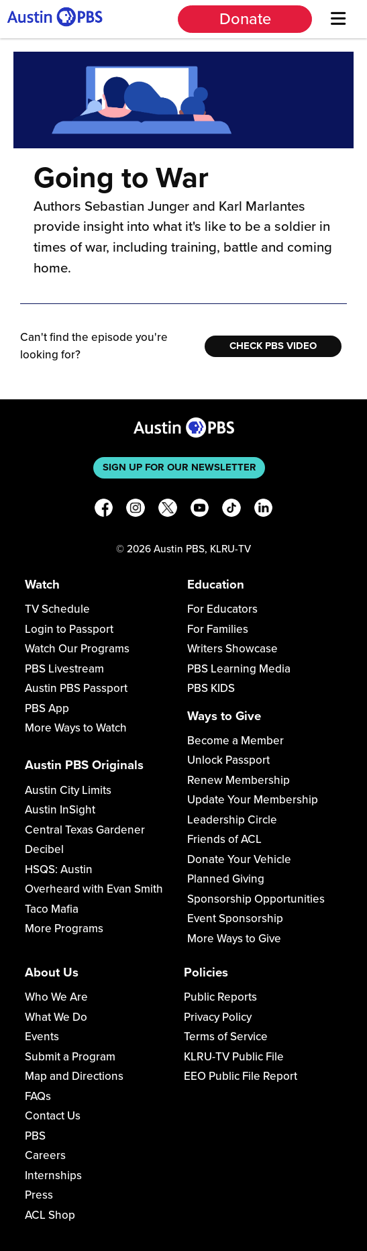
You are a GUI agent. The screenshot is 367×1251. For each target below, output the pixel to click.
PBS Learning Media (239, 669)
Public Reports (220, 997)
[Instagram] (135, 510)
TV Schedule (57, 609)
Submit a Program (70, 1057)
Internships (53, 1175)
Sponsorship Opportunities (256, 899)
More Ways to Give (234, 939)
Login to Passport (69, 629)
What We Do (56, 1017)
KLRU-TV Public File (234, 1057)
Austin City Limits (68, 790)
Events (42, 1037)
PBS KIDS (211, 688)
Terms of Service (226, 1037)
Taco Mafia (51, 909)
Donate (245, 19)
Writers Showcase (232, 649)
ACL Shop (50, 1215)
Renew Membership (238, 780)
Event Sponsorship (235, 918)
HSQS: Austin (59, 869)
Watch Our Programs (77, 649)
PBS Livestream (64, 669)
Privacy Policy (218, 1017)
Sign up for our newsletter (179, 467)
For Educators (222, 609)
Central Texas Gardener (85, 830)
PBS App (47, 708)
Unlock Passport (228, 760)
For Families (217, 629)
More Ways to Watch (76, 728)
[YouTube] (200, 510)
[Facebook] (104, 510)
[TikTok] (231, 510)
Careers (45, 1155)
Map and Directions (74, 1076)
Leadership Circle (232, 820)
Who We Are (56, 997)
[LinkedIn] (264, 510)
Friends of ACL (224, 839)
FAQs (38, 1096)
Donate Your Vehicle (239, 859)
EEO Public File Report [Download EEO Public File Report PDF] (240, 1076)
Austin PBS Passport (76, 688)
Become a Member (235, 741)
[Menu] (338, 19)
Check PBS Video (273, 346)
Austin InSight (60, 810)
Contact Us (53, 1116)
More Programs (64, 928)
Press (39, 1195)
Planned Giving (225, 879)
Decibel (44, 849)
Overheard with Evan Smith (94, 889)
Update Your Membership (252, 800)
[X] (168, 510)
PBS (35, 1136)
